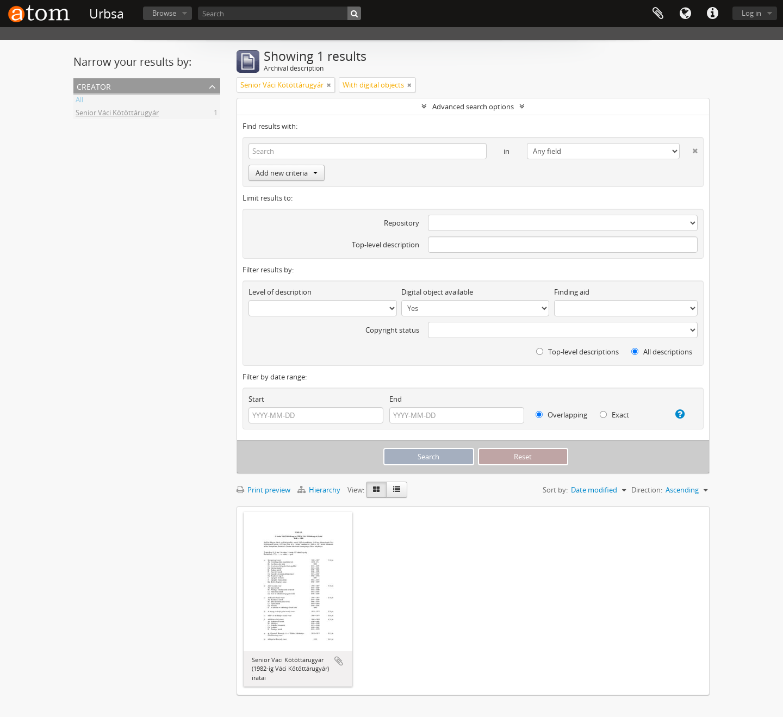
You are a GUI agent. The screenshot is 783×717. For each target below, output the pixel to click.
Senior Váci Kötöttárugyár (117, 114)
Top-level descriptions (577, 352)
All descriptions (661, 352)
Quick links (712, 13)
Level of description (280, 292)
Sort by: (555, 490)
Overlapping (561, 415)
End (395, 399)
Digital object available (437, 292)
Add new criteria (287, 173)
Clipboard (658, 13)
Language (685, 13)
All (79, 101)
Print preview (263, 490)
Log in (751, 13)
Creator (94, 85)
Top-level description (385, 245)
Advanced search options (473, 106)
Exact (614, 415)
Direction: (646, 490)
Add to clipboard (338, 661)
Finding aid (571, 292)
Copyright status (392, 330)
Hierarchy (319, 490)
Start (256, 399)
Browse (164, 13)
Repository (401, 223)
